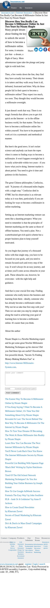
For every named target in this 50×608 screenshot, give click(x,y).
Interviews (37, 549)
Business (21, 556)
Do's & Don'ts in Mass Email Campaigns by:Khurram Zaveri (23, 528)
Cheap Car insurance (20, 554)
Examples (29, 551)
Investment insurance (20, 559)
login (35, 566)
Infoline (12, 547)
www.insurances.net (9, 566)
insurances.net (7, 13)
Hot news (37, 551)
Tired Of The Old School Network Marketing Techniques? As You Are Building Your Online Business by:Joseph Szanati (23, 484)
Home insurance (21, 550)
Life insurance (21, 546)
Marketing (37, 555)
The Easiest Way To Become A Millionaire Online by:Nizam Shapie (24, 403)
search (42, 566)
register (28, 566)
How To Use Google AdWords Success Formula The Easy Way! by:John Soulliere (24, 496)
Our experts (29, 553)
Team (12, 549)
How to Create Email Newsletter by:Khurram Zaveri (19, 512)
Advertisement (37, 547)
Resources (29, 555)
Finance (14, 8)
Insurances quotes (45, 546)
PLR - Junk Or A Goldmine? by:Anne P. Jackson (23, 504)
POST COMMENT (13, 395)
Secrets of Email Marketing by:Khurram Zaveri (23, 520)
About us (12, 545)
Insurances (29, 8)
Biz (21, 8)
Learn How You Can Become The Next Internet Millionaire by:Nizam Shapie (22, 447)
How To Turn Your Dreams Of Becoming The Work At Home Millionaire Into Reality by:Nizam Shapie (24, 437)
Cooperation (12, 553)
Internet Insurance (24, 13)
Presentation (29, 547)
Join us (12, 551)
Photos (37, 553)
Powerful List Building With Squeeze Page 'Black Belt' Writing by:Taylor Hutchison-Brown (24, 470)
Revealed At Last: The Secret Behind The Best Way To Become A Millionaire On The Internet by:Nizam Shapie (24, 425)
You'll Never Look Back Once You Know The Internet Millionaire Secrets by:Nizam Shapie (24, 458)
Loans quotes (46, 550)
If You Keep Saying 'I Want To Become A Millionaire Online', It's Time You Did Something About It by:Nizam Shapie (23, 413)
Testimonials (29, 549)
